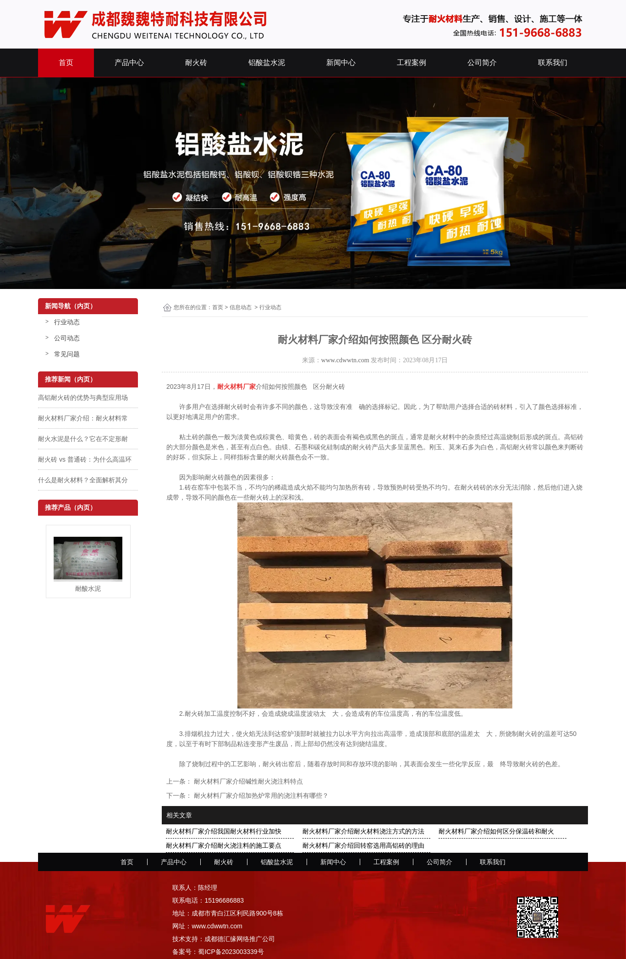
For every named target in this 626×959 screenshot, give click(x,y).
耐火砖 (196, 62)
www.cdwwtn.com (345, 360)
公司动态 (67, 338)
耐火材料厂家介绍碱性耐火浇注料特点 (247, 781)
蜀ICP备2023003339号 (231, 951)
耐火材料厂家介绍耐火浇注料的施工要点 (223, 845)
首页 (66, 62)
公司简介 (482, 62)
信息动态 (241, 307)
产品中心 (129, 62)
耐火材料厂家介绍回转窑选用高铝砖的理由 (363, 845)
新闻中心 (341, 62)
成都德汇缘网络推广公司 (239, 939)
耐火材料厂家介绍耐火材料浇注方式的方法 (363, 831)
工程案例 (411, 62)
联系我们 (552, 62)
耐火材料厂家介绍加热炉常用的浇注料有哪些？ (260, 795)
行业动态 (67, 322)
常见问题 (67, 354)
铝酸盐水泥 (266, 62)
